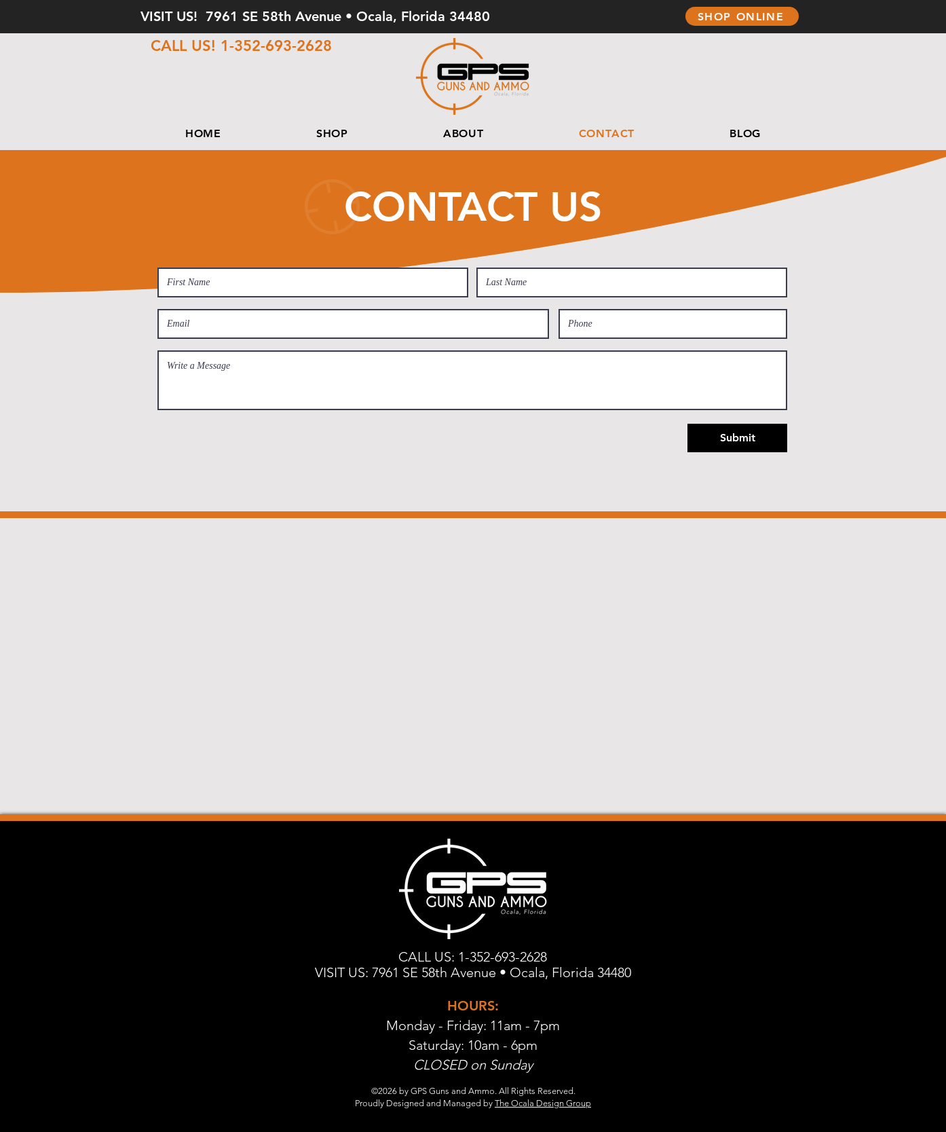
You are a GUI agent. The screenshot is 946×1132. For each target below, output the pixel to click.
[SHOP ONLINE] (742, 16)
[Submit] (737, 438)
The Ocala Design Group (543, 1103)
